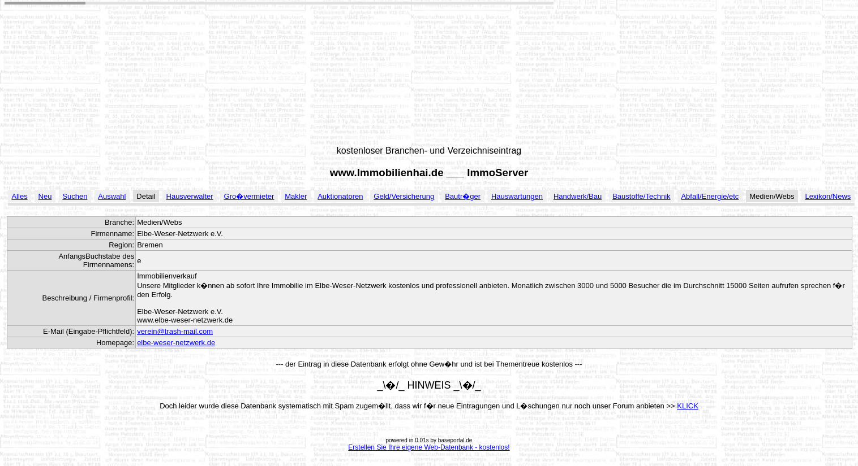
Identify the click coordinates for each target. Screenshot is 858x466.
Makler (296, 196)
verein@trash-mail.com (175, 331)
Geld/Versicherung (404, 196)
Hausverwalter (189, 196)
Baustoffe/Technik (641, 196)
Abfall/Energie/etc (710, 196)
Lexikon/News (828, 196)
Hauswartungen (517, 196)
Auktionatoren (340, 196)
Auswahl (112, 196)
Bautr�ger (463, 196)
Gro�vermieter (249, 196)
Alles (19, 196)
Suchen (74, 196)
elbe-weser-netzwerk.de (176, 342)
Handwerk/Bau (578, 196)
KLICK (687, 406)
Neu (45, 196)
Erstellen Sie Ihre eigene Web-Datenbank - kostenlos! (428, 447)
